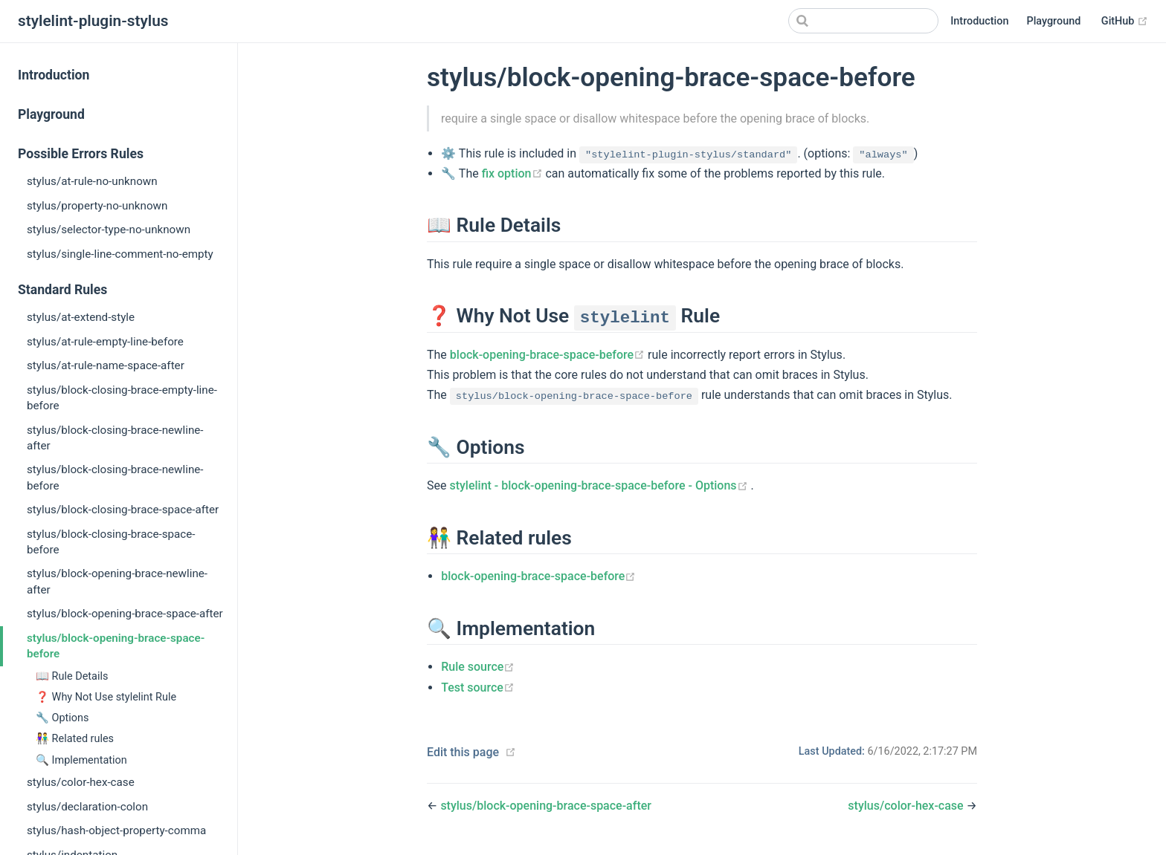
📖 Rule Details (72, 676)
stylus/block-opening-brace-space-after (125, 613)
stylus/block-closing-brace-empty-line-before (122, 397)
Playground (1053, 21)
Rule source (478, 667)
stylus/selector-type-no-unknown (108, 229)
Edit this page (463, 752)
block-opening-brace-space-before (549, 355)
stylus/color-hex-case (81, 782)
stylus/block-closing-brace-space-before (111, 541)
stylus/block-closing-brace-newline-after (115, 437)
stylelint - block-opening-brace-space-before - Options (599, 485)
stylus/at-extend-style (81, 317)
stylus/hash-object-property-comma (116, 830)
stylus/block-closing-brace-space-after (123, 509)
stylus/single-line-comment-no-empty (120, 254)
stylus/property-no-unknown (97, 205)
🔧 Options (62, 718)
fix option (514, 173)
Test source (478, 687)
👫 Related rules (75, 738)
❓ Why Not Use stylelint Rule (106, 697)
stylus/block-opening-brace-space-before (115, 645)
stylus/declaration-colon (87, 806)
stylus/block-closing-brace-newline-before (115, 477)
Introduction (979, 21)
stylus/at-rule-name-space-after (105, 365)
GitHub (1124, 21)
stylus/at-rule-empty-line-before (105, 341)
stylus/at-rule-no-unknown (92, 181)
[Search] (863, 20)
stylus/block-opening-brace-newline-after (117, 581)
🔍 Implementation (81, 760)
